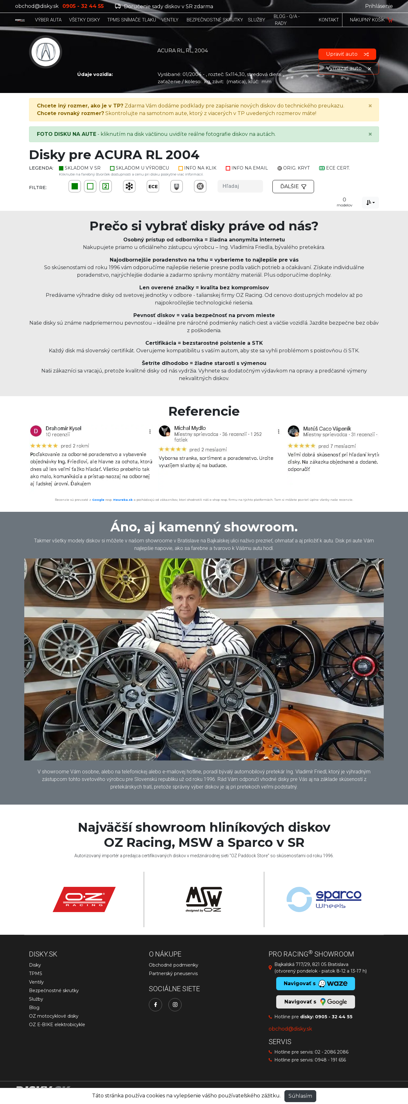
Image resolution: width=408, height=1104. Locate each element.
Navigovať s (315, 1002)
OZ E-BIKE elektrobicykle (57, 1024)
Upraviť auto (347, 54)
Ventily (36, 982)
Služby (36, 999)
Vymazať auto (348, 68)
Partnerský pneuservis (173, 973)
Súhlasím (300, 1096)
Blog (34, 1007)
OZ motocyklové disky (54, 1016)
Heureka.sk (123, 499)
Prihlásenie (379, 6)
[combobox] (370, 203)
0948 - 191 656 (330, 1060)
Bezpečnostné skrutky (54, 990)
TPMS (35, 973)
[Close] (370, 105)
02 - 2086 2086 (331, 1052)
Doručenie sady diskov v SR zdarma (164, 6)
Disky (35, 965)
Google (98, 499)
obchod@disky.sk (37, 6)
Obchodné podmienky (173, 965)
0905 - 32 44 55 (334, 1017)
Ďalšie (293, 186)
